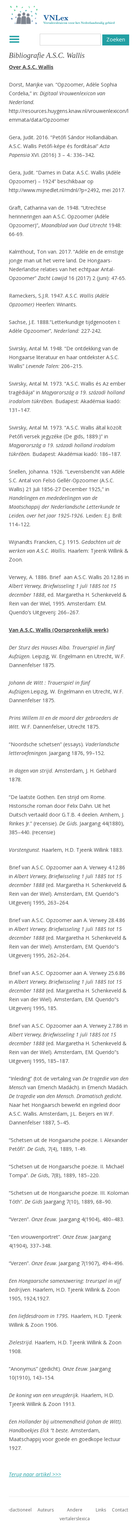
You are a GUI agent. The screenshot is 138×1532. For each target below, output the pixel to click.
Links (101, 1510)
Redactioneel (18, 1510)
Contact (120, 1510)
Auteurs (46, 1510)
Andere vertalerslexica (75, 1514)
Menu (14, 39)
